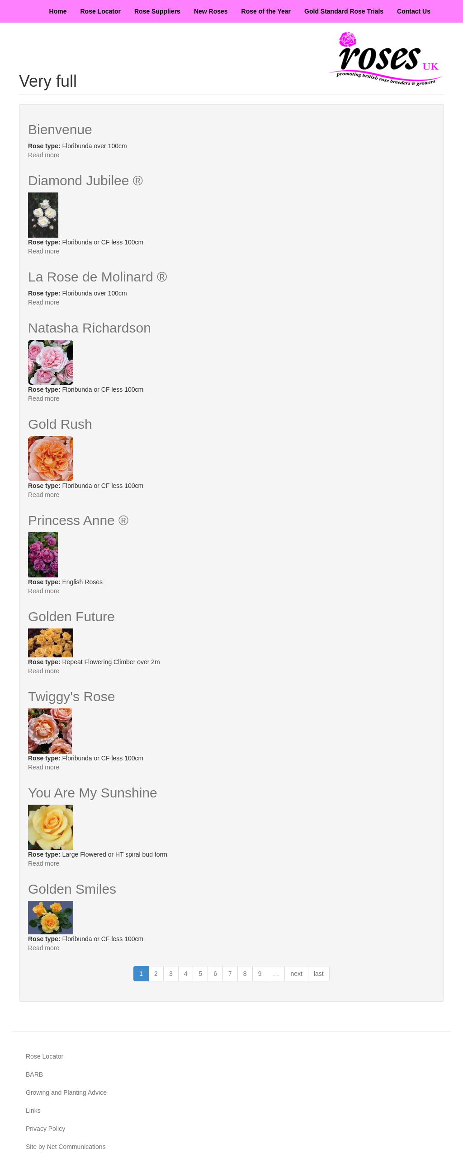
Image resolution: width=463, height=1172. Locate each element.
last (319, 973)
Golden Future (71, 616)
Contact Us (413, 11)
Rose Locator (100, 11)
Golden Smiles (72, 888)
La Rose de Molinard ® (97, 276)
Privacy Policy (45, 1128)
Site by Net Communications (66, 1146)
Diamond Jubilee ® (85, 180)
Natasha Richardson (89, 327)
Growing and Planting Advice (66, 1092)
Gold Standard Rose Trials (343, 11)
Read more (43, 155)
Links (33, 1110)
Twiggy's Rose (71, 696)
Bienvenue (60, 129)
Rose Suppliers (157, 11)
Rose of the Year (266, 11)
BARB (34, 1074)
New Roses (211, 11)
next (296, 973)
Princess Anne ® (78, 520)
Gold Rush (60, 424)
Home (58, 11)
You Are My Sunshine (92, 792)
